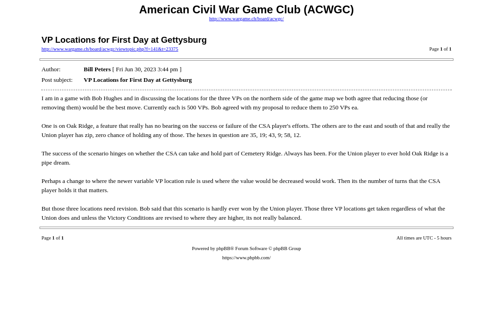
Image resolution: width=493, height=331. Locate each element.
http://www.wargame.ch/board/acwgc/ (246, 18)
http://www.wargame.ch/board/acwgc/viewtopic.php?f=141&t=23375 (109, 48)
